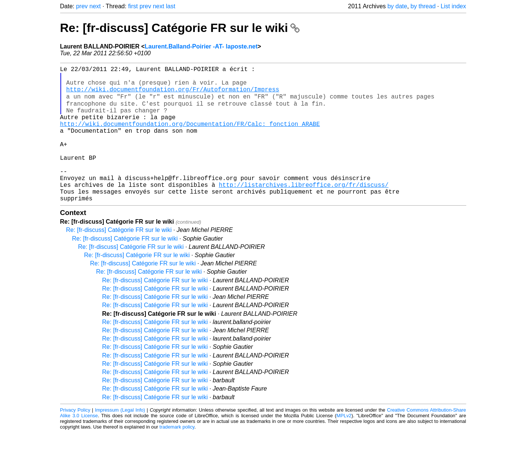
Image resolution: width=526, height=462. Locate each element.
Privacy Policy (75, 439)
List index (453, 6)
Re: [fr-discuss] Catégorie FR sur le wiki (180, 28)
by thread (423, 6)
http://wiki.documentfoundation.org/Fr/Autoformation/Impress (172, 95)
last (170, 6)
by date (397, 6)
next (95, 6)
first (133, 6)
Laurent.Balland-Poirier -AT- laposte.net (201, 46)
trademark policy (176, 456)
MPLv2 (344, 445)
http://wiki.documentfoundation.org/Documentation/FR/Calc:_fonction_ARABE (190, 136)
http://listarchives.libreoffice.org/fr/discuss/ (303, 211)
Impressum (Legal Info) (120, 439)
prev (82, 6)
